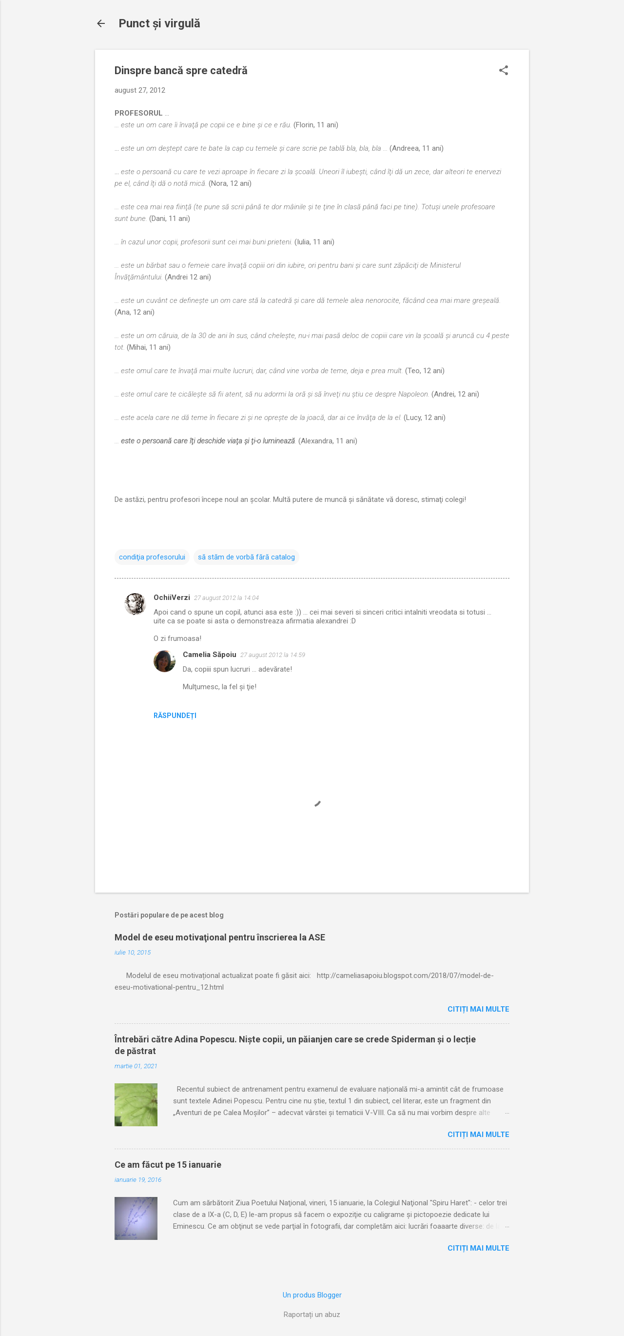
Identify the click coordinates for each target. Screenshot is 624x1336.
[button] (503, 71)
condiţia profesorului (152, 557)
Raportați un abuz (312, 1314)
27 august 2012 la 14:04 (226, 597)
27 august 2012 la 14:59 (272, 654)
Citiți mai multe (478, 1009)
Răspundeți (175, 715)
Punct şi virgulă (159, 23)
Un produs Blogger (312, 1295)
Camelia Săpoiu (209, 654)
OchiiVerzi (172, 597)
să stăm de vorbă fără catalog (246, 557)
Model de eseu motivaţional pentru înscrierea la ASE (220, 937)
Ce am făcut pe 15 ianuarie (168, 1164)
